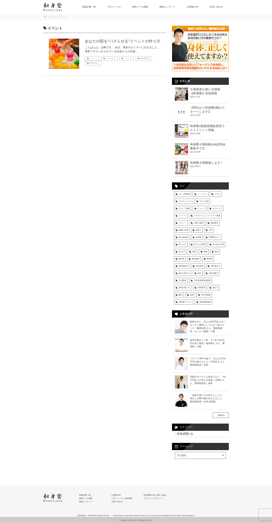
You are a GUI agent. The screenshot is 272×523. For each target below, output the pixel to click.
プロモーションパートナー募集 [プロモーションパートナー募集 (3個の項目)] (207, 216)
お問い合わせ (216, 6)
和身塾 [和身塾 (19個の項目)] (198, 237)
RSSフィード (182, 472)
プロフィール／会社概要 (121, 498)
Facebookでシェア (186, 464)
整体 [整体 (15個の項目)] (217, 252)
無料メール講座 (140, 6)
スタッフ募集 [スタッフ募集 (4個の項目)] (184, 208)
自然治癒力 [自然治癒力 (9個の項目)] (213, 273)
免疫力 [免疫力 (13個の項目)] (198, 230)
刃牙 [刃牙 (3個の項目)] (211, 230)
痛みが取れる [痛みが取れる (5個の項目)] (184, 273)
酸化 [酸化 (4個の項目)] (180, 295)
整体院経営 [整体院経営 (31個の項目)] (183, 266)
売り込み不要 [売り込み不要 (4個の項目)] (218, 244)
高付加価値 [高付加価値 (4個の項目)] (206, 295)
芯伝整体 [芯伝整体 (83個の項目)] (182, 280)
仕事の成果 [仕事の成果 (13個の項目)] (198, 223)
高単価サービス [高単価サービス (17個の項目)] (185, 302)
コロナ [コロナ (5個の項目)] (217, 194)
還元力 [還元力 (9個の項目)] (215, 287)
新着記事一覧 (89, 6)
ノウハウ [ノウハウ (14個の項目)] (182, 216)
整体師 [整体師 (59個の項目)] (181, 259)
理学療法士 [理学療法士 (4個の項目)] (215, 266)
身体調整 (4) (185, 433)
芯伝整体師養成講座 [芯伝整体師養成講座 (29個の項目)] (202, 280)
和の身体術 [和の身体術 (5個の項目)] (183, 237)
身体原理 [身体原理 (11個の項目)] (201, 287)
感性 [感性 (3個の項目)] (194, 252)
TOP (45, 17)
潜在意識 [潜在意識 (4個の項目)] (199, 266)
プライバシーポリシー (153, 498)
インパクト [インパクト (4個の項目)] (202, 194)
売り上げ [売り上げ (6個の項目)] (182, 244)
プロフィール (114, 6)
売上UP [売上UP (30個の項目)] (182, 252)
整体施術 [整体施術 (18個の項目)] (195, 259)
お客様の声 (192, 6)
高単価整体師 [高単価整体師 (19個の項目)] (205, 302)
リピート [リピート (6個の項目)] (182, 223)
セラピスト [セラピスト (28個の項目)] (217, 208)
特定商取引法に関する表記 (155, 495)
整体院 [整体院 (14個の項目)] (210, 259)
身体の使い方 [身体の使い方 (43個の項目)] (184, 287)
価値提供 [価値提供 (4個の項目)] (214, 223)
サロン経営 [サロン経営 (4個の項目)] (204, 201)
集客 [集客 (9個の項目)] (192, 295)
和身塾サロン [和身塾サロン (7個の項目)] (214, 237)
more (221, 415)
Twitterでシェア (184, 468)
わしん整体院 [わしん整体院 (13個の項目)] (184, 194)
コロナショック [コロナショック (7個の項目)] (185, 201)
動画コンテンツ (167, 6)
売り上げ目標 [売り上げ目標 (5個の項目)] (199, 244)
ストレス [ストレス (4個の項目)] (201, 208)
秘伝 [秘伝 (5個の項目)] (199, 273)
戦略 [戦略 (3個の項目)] (205, 252)
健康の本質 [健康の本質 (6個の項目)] (183, 230)
